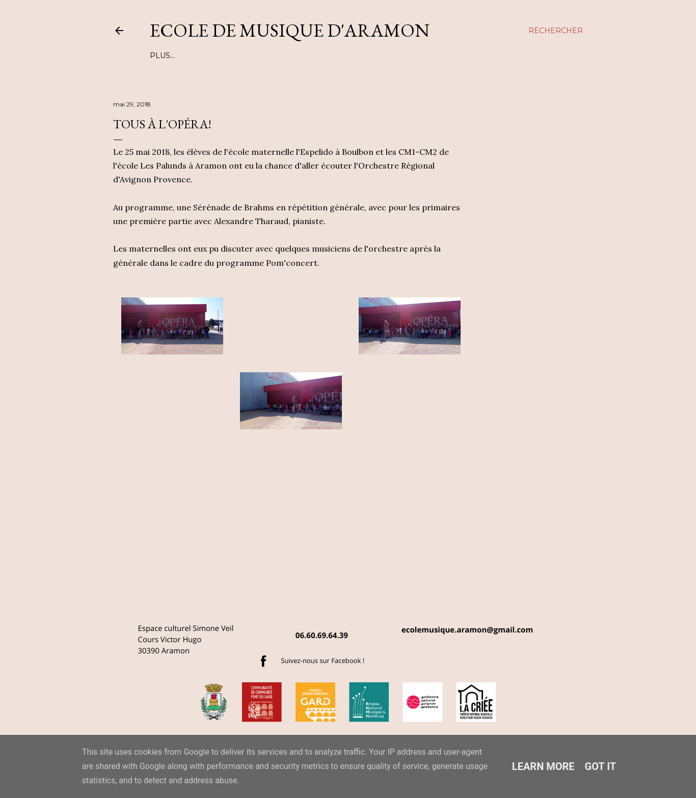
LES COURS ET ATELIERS (238, 55)
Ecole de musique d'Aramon (290, 30)
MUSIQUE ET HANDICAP (407, 55)
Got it (601, 766)
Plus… (471, 55)
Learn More (543, 766)
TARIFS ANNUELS (323, 55)
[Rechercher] (555, 30)
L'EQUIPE (168, 55)
